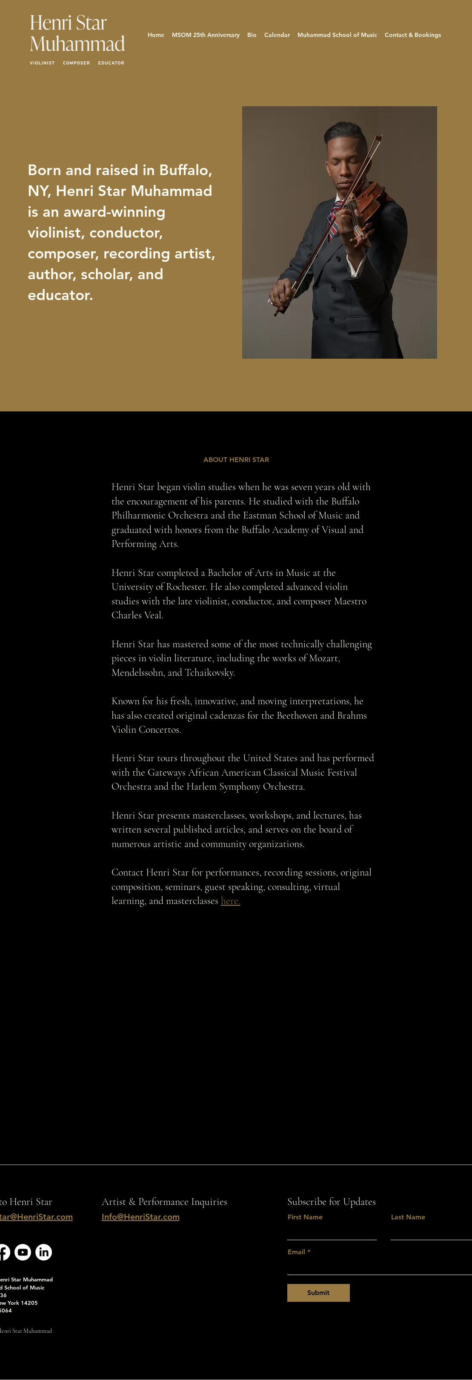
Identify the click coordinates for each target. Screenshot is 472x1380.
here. (230, 901)
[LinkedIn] (43, 1252)
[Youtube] (22, 1252)
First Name (305, 1217)
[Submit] (318, 1293)
